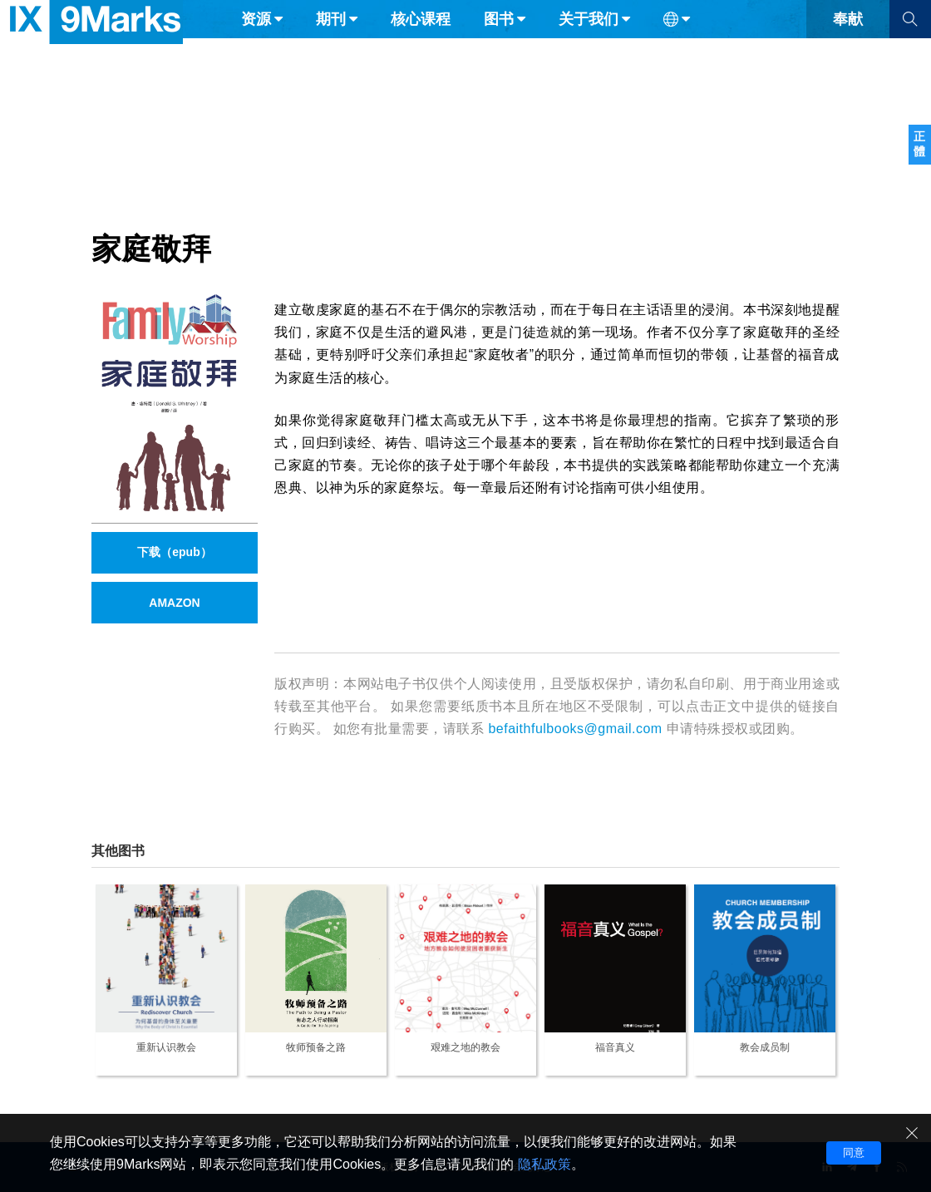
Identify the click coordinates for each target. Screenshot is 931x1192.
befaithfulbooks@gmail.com (575, 729)
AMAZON (174, 602)
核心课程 (421, 48)
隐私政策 (544, 1164)
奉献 (848, 48)
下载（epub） (174, 552)
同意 (853, 1152)
